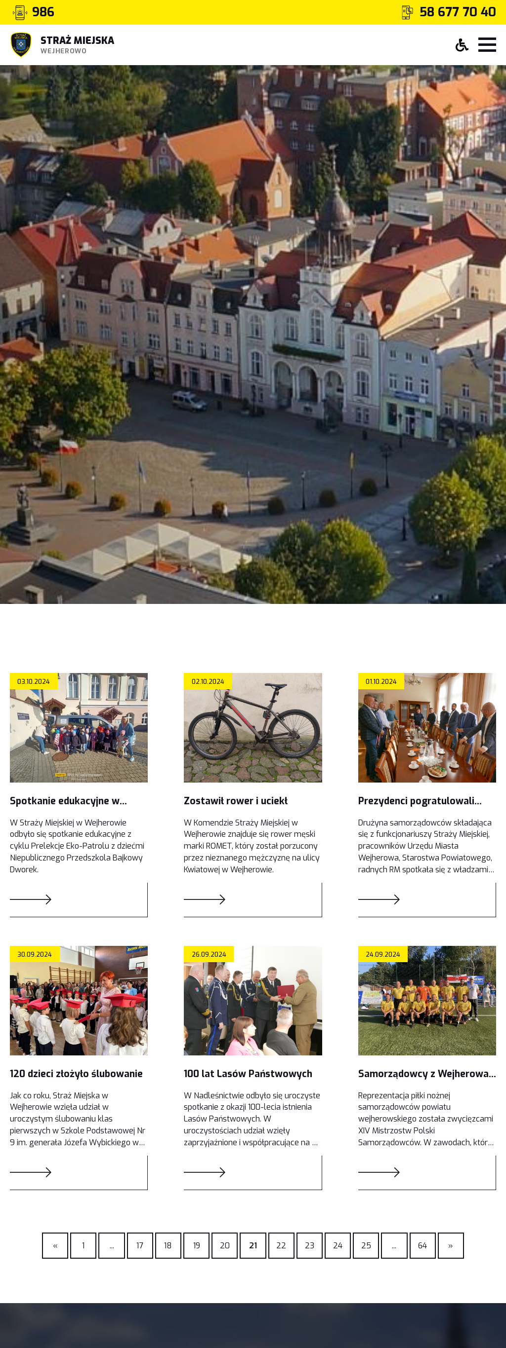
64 (422, 1245)
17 (139, 1245)
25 (366, 1245)
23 (309, 1245)
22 (281, 1245)
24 (337, 1245)
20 (225, 1245)
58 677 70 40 (458, 12)
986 (43, 12)
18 (168, 1245)
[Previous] (111, 1246)
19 (196, 1245)
